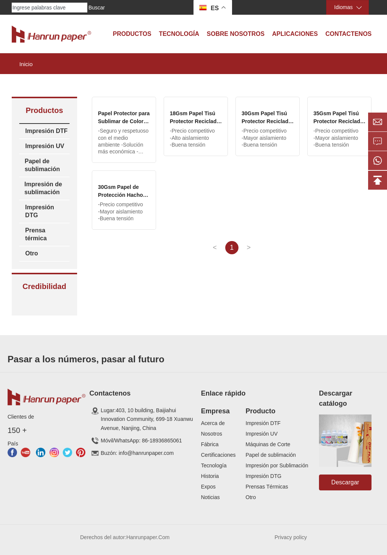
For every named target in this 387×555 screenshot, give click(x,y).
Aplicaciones (295, 34)
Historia (210, 476)
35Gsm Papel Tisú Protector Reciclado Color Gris (338, 121)
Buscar (96, 8)
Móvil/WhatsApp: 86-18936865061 (141, 441)
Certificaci (212, 455)
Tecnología (179, 34)
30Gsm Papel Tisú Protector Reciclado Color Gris (266, 121)
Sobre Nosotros (236, 34)
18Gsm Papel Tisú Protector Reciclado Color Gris (195, 121)
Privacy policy (290, 537)
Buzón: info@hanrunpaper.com (137, 453)
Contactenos (348, 34)
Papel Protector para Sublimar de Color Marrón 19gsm (124, 121)
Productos (132, 34)
